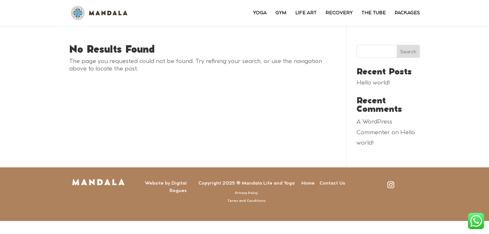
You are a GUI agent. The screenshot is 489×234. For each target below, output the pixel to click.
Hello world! (373, 83)
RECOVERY (339, 13)
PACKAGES (407, 13)
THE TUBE (373, 13)
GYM (280, 13)
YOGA (260, 13)
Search (408, 52)
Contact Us (332, 183)
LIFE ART (306, 13)
